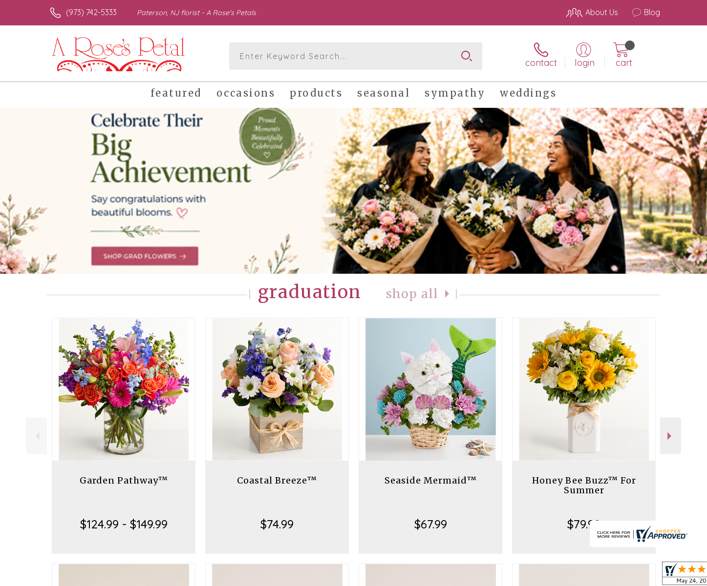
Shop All (412, 294)
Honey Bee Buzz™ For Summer (584, 485)
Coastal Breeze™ (277, 480)
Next (670, 436)
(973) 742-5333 (91, 12)
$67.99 (430, 524)
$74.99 (277, 524)
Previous (36, 436)
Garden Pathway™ (124, 480)
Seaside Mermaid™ (431, 480)
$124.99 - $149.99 (124, 524)
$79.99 (583, 524)
